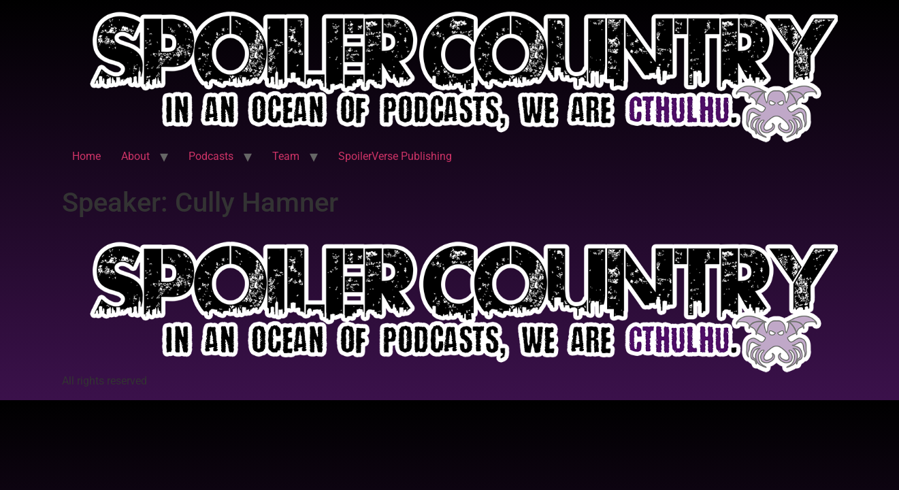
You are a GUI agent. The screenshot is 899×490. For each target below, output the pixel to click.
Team (285, 156)
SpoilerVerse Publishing (395, 156)
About (135, 156)
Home (86, 156)
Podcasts (211, 156)
